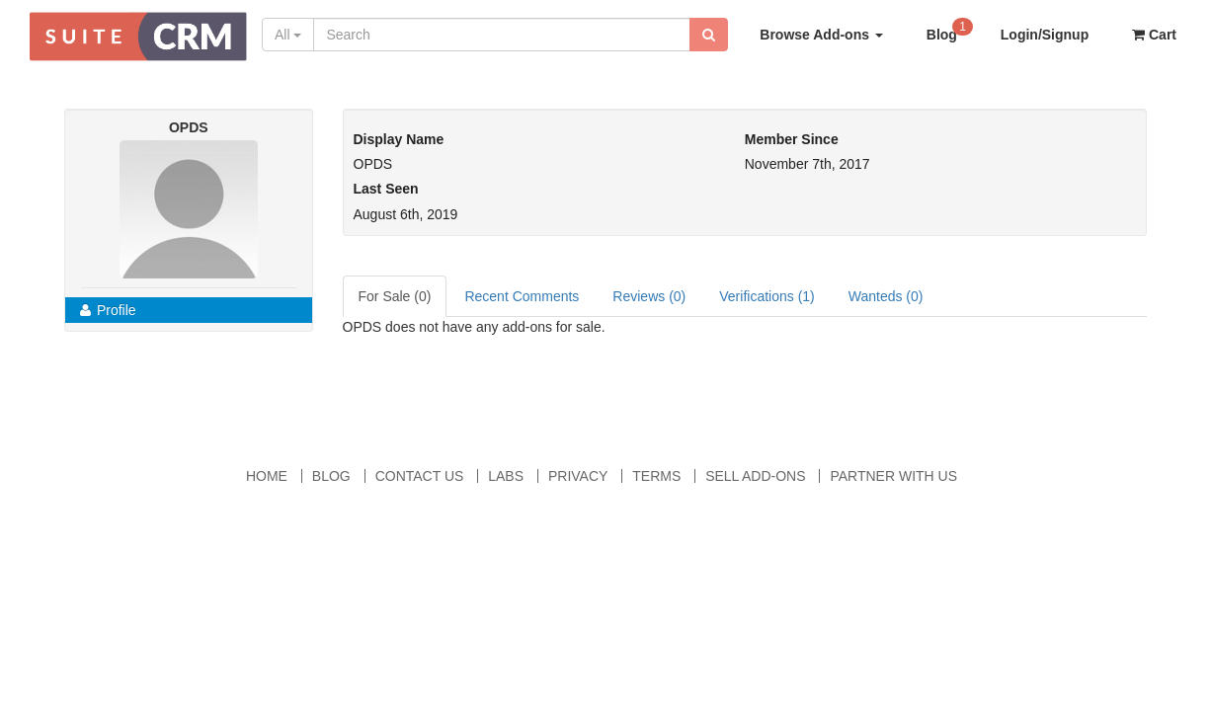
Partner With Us (893, 476)
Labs (506, 476)
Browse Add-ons (821, 34)
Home (266, 476)
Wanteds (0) (886, 296)
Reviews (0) (649, 296)
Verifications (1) (766, 296)
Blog (950, 29)
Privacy (577, 476)
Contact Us (419, 476)
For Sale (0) (395, 296)
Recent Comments (521, 296)
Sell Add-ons (755, 476)
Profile (108, 310)
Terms (656, 476)
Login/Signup (1045, 34)
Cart (1154, 34)
